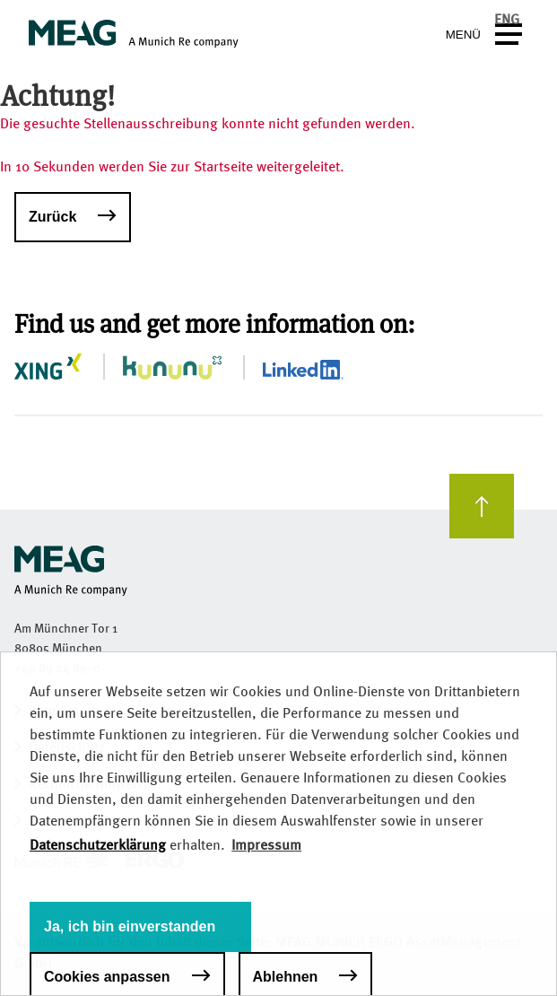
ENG (506, 19)
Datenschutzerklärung (98, 844)
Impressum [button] (266, 844)
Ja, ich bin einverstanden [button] (129, 926)
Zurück (52, 216)
